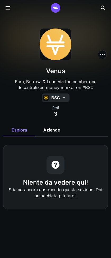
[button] (102, 54)
